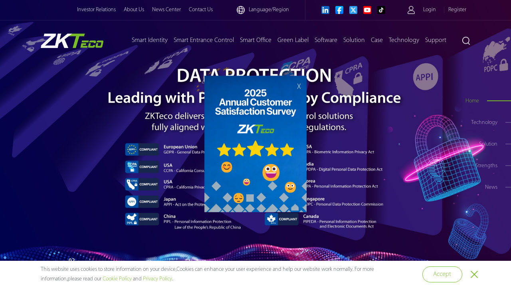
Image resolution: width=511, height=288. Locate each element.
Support (435, 40)
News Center (166, 10)
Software (326, 40)
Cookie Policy (117, 279)
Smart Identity (150, 40)
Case (377, 40)
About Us (134, 10)
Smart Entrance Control (204, 40)
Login (429, 10)
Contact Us (201, 10)
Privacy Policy (157, 279)
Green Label (293, 40)
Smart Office (255, 40)
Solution (354, 40)
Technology (404, 40)
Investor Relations (96, 10)
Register (457, 10)
